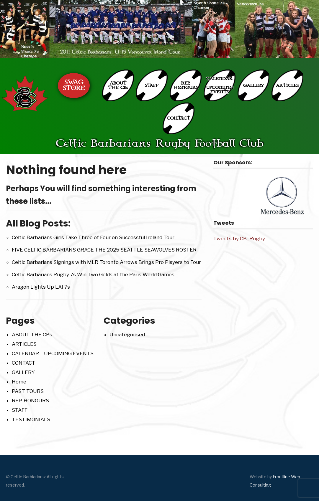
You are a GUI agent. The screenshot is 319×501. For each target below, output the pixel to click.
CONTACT (178, 118)
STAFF (151, 85)
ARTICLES (287, 85)
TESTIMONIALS (31, 419)
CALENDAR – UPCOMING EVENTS (219, 85)
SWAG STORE (74, 85)
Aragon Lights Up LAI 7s (41, 287)
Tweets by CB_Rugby (239, 239)
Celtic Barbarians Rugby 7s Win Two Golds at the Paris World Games (93, 274)
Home (19, 382)
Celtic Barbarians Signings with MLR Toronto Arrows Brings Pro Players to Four (106, 262)
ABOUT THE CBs (118, 85)
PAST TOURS (28, 391)
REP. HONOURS (186, 85)
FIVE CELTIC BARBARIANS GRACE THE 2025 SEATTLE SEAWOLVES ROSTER (104, 250)
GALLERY (253, 85)
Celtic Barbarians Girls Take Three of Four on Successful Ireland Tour (93, 237)
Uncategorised (127, 335)
